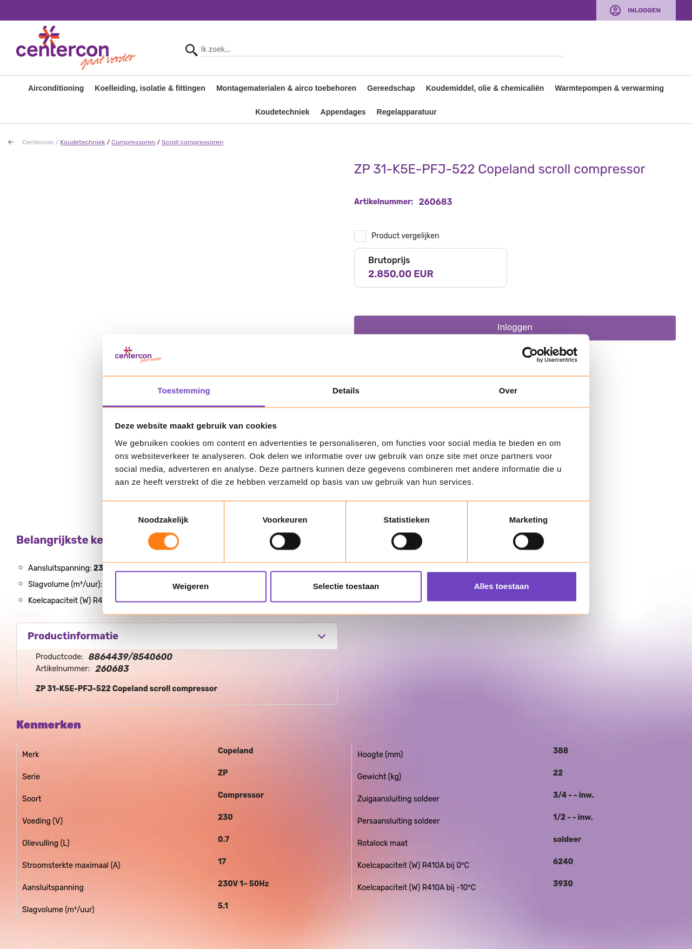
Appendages (343, 112)
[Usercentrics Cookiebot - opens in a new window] (530, 355)
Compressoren (133, 142)
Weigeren (190, 586)
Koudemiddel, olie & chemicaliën (485, 88)
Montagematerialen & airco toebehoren (286, 88)
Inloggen (644, 10)
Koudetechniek (282, 112)
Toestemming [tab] (183, 390)
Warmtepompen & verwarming (609, 88)
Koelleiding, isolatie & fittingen (150, 88)
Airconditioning (56, 88)
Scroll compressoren (192, 142)
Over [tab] (508, 390)
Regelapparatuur (407, 112)
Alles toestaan (501, 586)
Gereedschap (391, 88)
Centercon (38, 142)
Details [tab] (346, 390)
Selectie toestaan (346, 586)
